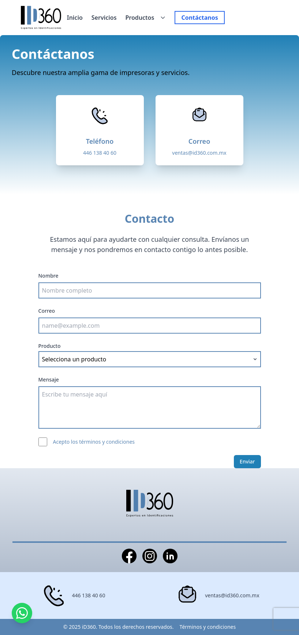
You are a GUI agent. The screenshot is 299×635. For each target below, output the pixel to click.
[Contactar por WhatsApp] (22, 613)
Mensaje (48, 379)
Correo (46, 310)
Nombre (48, 275)
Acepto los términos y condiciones (94, 441)
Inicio (75, 18)
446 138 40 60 (99, 152)
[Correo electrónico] (149, 326)
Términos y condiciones (208, 626)
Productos (140, 18)
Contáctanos (199, 18)
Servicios (104, 18)
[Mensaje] (149, 407)
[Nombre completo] (149, 290)
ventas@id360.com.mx (199, 152)
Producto (49, 345)
